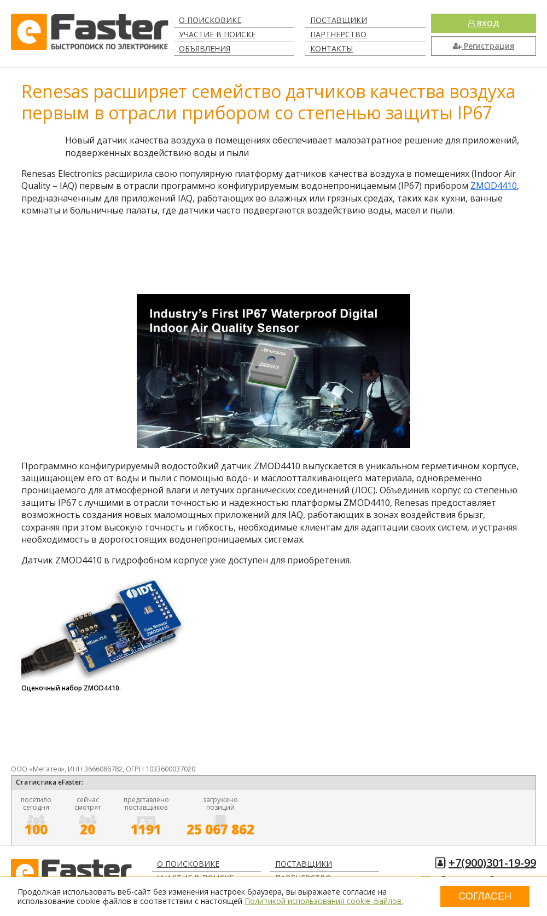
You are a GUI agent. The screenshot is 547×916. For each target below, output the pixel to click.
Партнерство (338, 34)
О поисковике (210, 20)
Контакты (331, 48)
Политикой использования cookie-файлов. (324, 901)
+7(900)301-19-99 (492, 862)
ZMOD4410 (493, 186)
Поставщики (338, 20)
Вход (483, 23)
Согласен (484, 896)
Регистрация (483, 46)
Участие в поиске (217, 34)
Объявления (204, 48)
